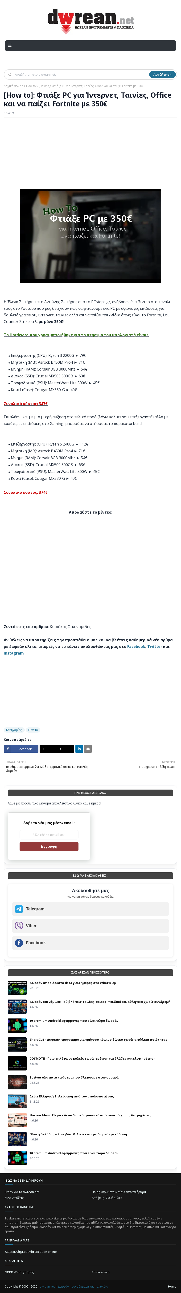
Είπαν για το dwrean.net (22, 1192)
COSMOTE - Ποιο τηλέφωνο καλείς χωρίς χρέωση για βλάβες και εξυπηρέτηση (92, 1058)
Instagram (14, 653)
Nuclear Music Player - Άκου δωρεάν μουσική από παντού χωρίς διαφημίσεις (90, 1115)
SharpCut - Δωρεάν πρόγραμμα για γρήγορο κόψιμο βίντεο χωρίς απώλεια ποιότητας (98, 1039)
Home (172, 1286)
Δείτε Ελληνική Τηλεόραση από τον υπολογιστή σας (71, 1096)
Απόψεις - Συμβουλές (107, 1198)
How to (31, 86)
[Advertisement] (90, 155)
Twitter (154, 646)
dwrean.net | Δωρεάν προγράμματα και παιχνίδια (74, 1286)
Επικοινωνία (101, 1272)
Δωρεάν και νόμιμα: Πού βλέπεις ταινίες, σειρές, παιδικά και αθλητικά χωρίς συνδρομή (99, 1002)
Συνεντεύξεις (14, 1198)
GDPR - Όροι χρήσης (19, 1272)
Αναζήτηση (162, 74)
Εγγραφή (49, 846)
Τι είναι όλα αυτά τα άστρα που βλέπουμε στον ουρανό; (74, 1077)
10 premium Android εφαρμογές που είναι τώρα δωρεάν (73, 1020)
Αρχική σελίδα (13, 86)
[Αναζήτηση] (81, 74)
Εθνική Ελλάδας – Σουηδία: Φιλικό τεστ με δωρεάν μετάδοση (78, 1134)
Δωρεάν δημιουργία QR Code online (31, 1251)
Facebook (136, 646)
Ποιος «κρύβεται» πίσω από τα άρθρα (119, 1192)
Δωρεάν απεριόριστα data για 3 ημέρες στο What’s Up (72, 983)
